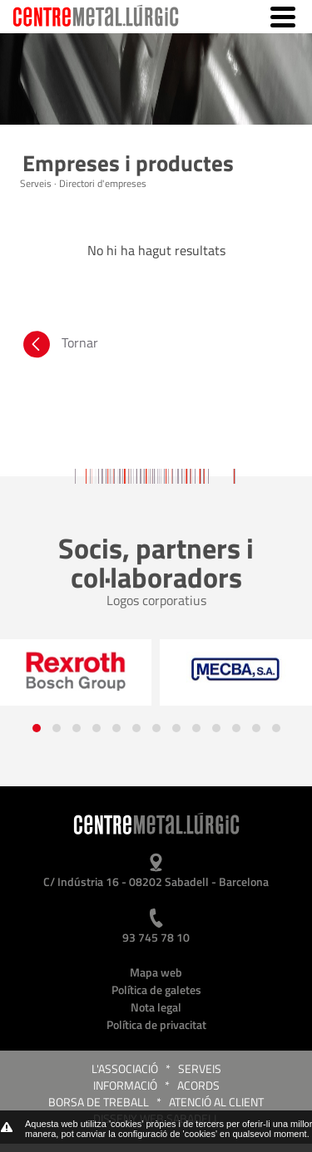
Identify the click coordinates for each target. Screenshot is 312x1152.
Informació (125, 1085)
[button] (37, 728)
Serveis (199, 1068)
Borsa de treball (98, 1101)
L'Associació (125, 1068)
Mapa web (156, 972)
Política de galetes (156, 989)
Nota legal (156, 1007)
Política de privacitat (156, 1024)
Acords (198, 1085)
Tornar (59, 346)
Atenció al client (216, 1101)
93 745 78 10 (156, 937)
